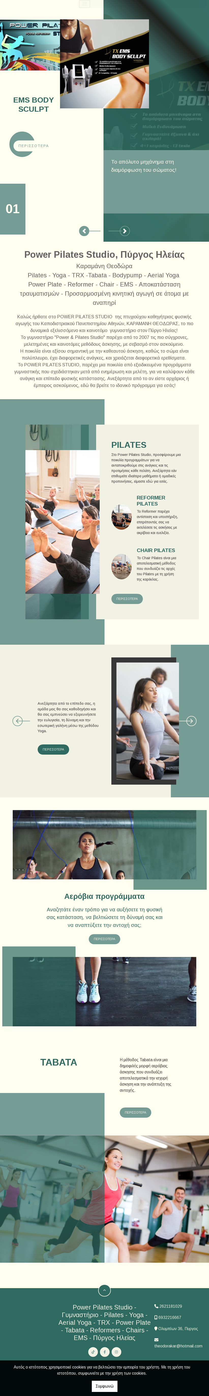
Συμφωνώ (105, 1386)
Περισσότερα (34, 146)
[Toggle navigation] (86, 4)
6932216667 (169, 1317)
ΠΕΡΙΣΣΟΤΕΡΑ (127, 599)
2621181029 (170, 1306)
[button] (84, 231)
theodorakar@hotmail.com (178, 1346)
